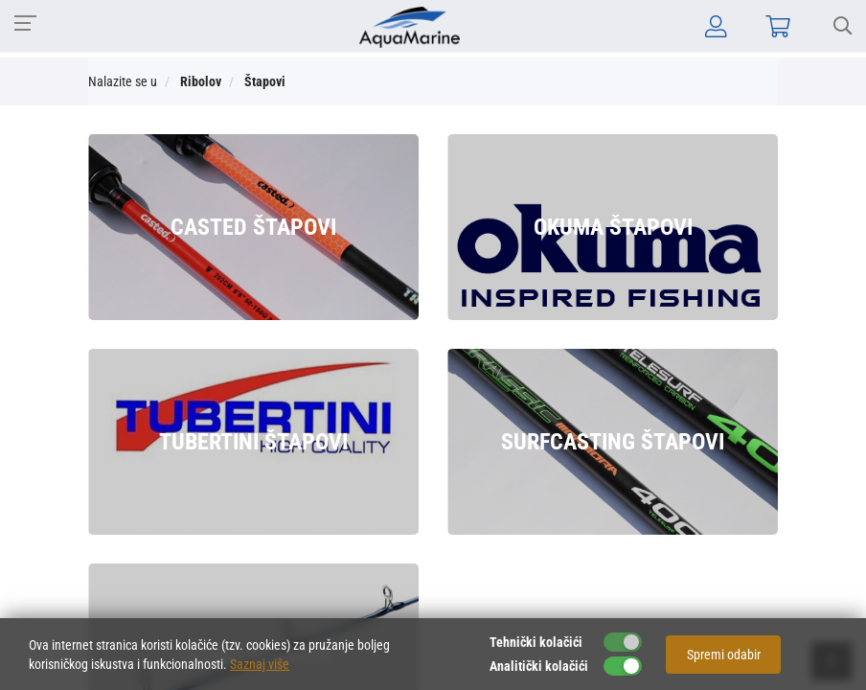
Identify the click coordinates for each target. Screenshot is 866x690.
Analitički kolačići (539, 666)
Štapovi (264, 81)
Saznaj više (259, 664)
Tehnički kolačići (536, 642)
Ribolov (200, 81)
